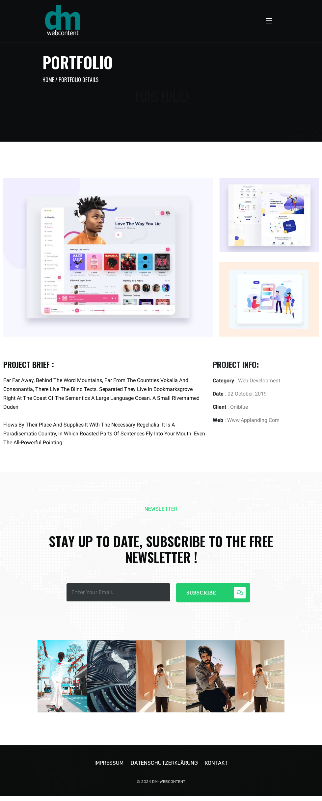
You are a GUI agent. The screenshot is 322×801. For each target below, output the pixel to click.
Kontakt (216, 768)
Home (48, 80)
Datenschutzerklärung (164, 768)
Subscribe (216, 592)
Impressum (108, 768)
